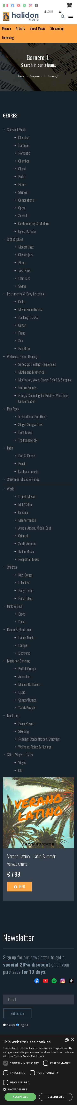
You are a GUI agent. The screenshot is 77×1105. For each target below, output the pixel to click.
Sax (20, 340)
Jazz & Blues (15, 239)
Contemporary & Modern (33, 223)
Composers (36, 76)
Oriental (23, 535)
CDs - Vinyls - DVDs (20, 754)
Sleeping (23, 731)
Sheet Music (37, 28)
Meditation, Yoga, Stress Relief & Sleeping (44, 379)
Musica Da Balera (29, 684)
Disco (21, 614)
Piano (21, 184)
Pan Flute (24, 348)
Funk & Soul (14, 606)
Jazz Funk (24, 270)
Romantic (24, 153)
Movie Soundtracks (30, 309)
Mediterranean (27, 520)
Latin (10, 448)
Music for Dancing (18, 660)
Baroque (23, 145)
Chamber (23, 161)
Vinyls (22, 762)
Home (21, 76)
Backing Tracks (28, 317)
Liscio (21, 692)
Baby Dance (25, 590)
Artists (20, 28)
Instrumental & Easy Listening (25, 293)
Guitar (22, 325)
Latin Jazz (24, 278)
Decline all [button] (56, 1097)
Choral (22, 168)
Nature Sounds (27, 387)
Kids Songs (25, 574)
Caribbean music (28, 471)
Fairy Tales (25, 598)
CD (20, 770)
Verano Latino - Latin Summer (31, 856)
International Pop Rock (32, 416)
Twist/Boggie (27, 707)
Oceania (23, 512)
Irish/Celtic (25, 504)
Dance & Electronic (19, 629)
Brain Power (26, 723)
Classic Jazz (25, 254)
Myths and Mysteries (31, 372)
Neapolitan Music (28, 559)
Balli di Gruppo (27, 668)
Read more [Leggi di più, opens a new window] (37, 1056)
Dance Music (26, 637)
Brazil (21, 463)
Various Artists (17, 864)
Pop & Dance (26, 455)
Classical (23, 137)
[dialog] (38, 1070)
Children (12, 567)
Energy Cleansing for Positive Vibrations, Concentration (43, 398)
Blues (21, 262)
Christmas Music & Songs (23, 479)
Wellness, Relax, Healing (22, 356)
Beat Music (25, 432)
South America (27, 543)
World (10, 488)
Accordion (24, 676)
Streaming (57, 28)
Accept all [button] (20, 1097)
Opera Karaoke (27, 231)
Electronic (24, 653)
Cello (21, 301)
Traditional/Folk (27, 440)
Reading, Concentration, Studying (39, 739)
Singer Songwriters (30, 424)
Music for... (13, 715)
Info (19, 886)
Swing (22, 286)
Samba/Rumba (27, 700)
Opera (21, 207)
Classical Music (16, 129)
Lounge (22, 645)
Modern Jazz (26, 247)
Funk (21, 621)
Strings (23, 192)
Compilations (26, 200)
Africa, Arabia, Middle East (34, 528)
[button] (38, 1089)
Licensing (8, 37)
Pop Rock (13, 408)
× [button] (72, 1039)
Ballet (21, 176)
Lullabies (23, 582)
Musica (6, 28)
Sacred (22, 215)
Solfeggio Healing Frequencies (37, 364)
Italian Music (26, 551)
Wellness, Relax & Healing (34, 746)
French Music (26, 496)
